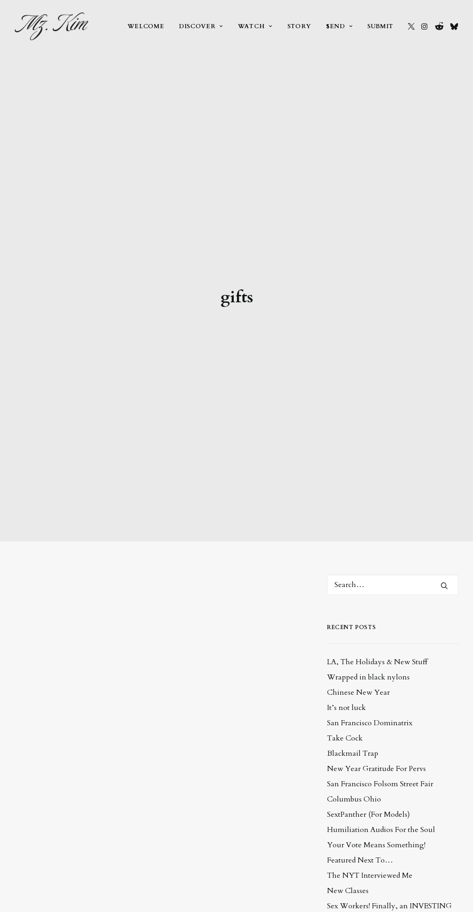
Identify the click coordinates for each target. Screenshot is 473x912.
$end (339, 26)
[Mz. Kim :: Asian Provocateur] (51, 26)
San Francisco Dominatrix (369, 630)
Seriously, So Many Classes (371, 855)
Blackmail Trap (352, 661)
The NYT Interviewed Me (369, 783)
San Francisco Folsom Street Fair (380, 691)
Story (299, 26)
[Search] (392, 492)
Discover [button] (201, 26)
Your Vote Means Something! (376, 752)
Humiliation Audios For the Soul (381, 737)
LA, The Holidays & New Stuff (377, 569)
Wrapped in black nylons (368, 585)
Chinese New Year (358, 600)
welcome (145, 26)
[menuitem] (146, 26)
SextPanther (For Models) (368, 722)
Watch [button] (255, 26)
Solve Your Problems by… (370, 840)
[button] (411, 26)
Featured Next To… (360, 768)
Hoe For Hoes (349, 870)
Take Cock (345, 646)
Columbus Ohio (354, 707)
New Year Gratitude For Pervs (376, 676)
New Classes (348, 798)
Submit (380, 26)
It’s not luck (346, 615)
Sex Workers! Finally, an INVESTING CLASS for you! (389, 819)
